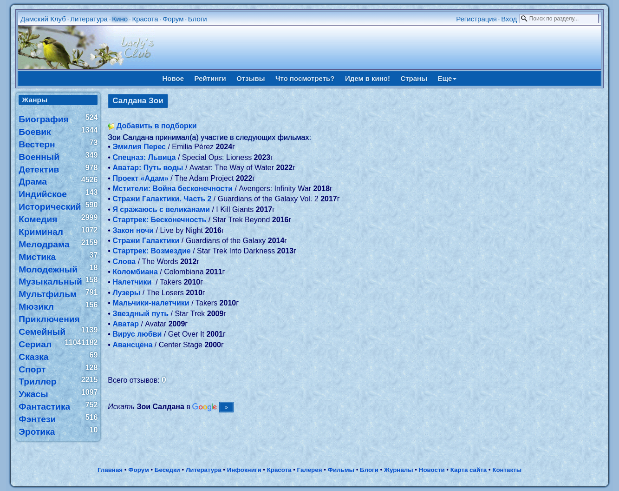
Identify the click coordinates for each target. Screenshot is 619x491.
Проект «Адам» (140, 178)
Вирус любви (137, 334)
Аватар (125, 324)
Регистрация (476, 19)
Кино (120, 19)
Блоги (197, 19)
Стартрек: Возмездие (151, 251)
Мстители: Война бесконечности (172, 188)
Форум (173, 19)
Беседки (167, 469)
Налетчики (132, 282)
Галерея (309, 469)
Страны (413, 78)
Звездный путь (140, 314)
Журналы (398, 469)
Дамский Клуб (43, 19)
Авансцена (132, 345)
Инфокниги (244, 469)
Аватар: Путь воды (147, 168)
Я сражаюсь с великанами (161, 209)
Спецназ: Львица (144, 157)
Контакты (506, 469)
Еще (446, 78)
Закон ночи (133, 230)
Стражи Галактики (145, 241)
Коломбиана (134, 272)
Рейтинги (210, 78)
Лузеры (126, 293)
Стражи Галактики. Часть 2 (161, 199)
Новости (432, 469)
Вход (509, 19)
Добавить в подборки (157, 126)
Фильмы (341, 469)
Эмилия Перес (139, 147)
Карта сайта (468, 469)
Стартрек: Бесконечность (159, 220)
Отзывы (250, 78)
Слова (124, 261)
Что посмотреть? (304, 78)
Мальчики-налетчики (150, 303)
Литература (89, 19)
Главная (110, 469)
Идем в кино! (367, 78)
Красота (145, 19)
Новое (173, 78)
